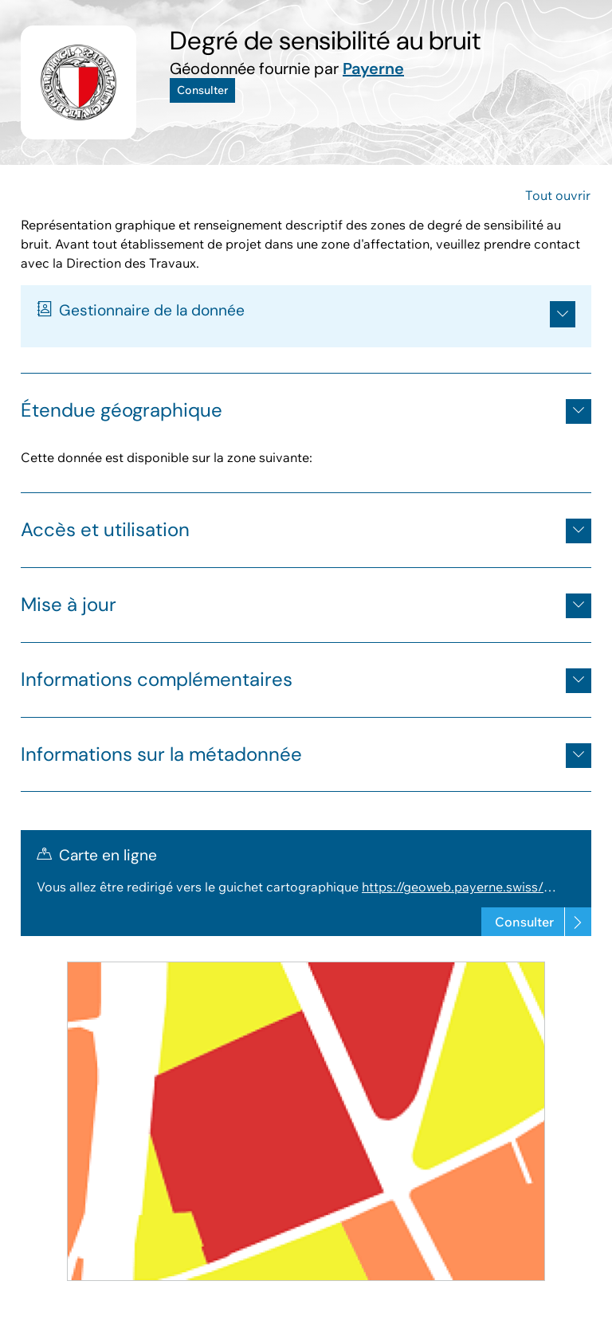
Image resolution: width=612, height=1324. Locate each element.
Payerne (373, 68)
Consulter (202, 90)
